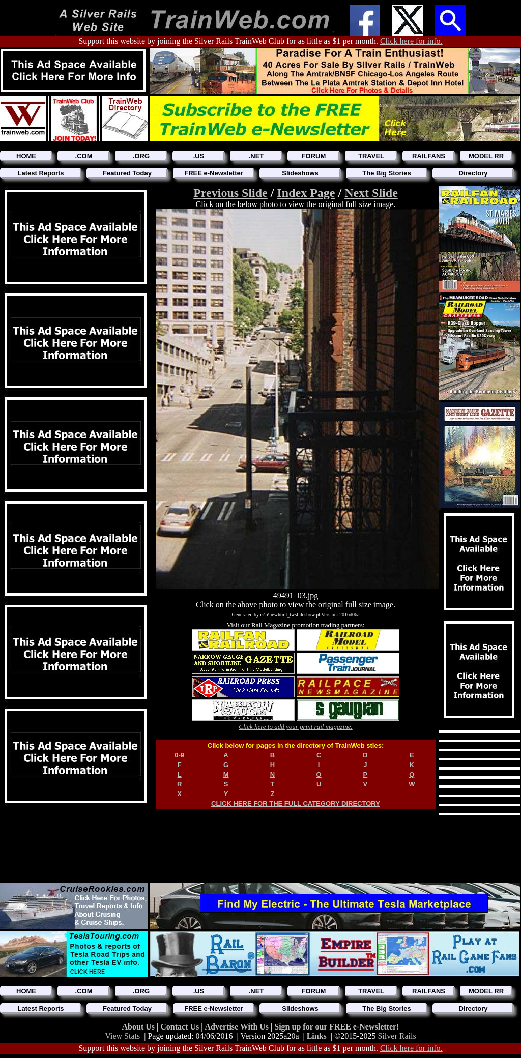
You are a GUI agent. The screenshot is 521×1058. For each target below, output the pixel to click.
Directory (472, 173)
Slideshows (300, 173)
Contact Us (180, 1026)
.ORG (141, 156)
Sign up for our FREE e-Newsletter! (336, 1026)
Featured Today (127, 173)
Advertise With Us (238, 1026)
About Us (139, 1026)
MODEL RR (486, 156)
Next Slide (371, 192)
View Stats (122, 1036)
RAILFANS (428, 156)
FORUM (314, 156)
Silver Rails (397, 1036)
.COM (84, 156)
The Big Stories (386, 173)
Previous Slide (230, 192)
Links (317, 1036)
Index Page (306, 192)
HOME (26, 156)
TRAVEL (371, 156)
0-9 (179, 755)
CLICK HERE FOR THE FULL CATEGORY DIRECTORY (295, 803)
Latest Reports (40, 173)
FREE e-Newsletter (213, 173)
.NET (256, 156)
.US (199, 156)
